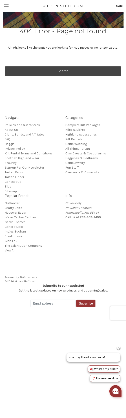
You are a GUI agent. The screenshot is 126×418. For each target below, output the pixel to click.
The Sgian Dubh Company (23, 246)
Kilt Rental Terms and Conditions (29, 153)
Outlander (12, 203)
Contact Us (13, 182)
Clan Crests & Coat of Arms (85, 153)
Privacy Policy (15, 149)
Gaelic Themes (15, 222)
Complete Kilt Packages (82, 125)
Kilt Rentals (73, 139)
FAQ (7, 139)
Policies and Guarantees (22, 125)
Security (11, 163)
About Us (11, 130)
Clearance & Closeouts (82, 172)
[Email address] (53, 303)
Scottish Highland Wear (22, 158)
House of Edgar (16, 213)
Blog (8, 186)
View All (10, 250)
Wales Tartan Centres (20, 217)
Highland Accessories (81, 134)
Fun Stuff (72, 167)
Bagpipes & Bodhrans (81, 158)
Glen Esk (11, 241)
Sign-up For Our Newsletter (24, 167)
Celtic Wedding (76, 144)
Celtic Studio (14, 227)
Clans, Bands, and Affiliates (24, 134)
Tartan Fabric (14, 172)
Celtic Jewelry (75, 163)
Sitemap (11, 191)
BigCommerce (28, 277)
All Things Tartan (77, 149)
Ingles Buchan (15, 231)
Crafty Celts (13, 208)
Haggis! (10, 144)
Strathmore (13, 236)
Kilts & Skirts (75, 130)
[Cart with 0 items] (120, 5)
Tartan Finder (14, 177)
